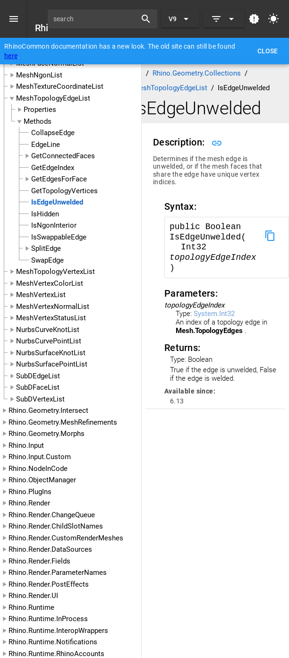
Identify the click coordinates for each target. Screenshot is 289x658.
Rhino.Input (26, 445)
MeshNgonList (39, 75)
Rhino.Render (29, 503)
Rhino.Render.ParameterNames (57, 572)
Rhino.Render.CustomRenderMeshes (65, 538)
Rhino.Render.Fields (39, 561)
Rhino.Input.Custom (39, 457)
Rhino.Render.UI (33, 595)
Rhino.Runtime (31, 607)
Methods (37, 121)
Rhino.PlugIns (29, 491)
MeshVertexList (41, 295)
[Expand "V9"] (180, 18)
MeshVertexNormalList (52, 306)
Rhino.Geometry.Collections (197, 73)
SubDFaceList (38, 387)
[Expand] (224, 18)
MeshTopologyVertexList (55, 271)
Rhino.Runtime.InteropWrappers (58, 630)
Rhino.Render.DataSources (50, 549)
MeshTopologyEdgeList (53, 98)
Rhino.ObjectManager (42, 480)
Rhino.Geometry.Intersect (48, 410)
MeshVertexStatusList (51, 318)
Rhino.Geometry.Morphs (46, 433)
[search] (95, 18)
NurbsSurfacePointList (51, 364)
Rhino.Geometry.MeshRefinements (62, 422)
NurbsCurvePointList (48, 341)
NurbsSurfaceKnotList (50, 353)
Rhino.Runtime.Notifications (52, 642)
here (10, 56)
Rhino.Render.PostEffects (48, 584)
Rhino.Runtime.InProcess (48, 619)
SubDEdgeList (38, 376)
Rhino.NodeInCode (38, 468)
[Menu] (14, 19)
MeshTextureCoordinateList (59, 86)
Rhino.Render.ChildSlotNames (55, 526)
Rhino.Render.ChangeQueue (51, 515)
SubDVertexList (40, 399)
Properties (40, 109)
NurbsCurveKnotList (47, 329)
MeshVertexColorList (49, 283)
